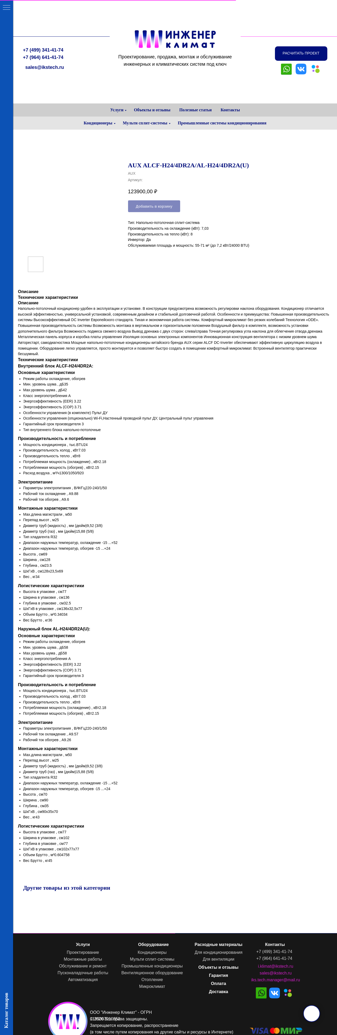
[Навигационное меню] (6, 7)
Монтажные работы (82, 959)
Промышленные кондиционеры (152, 966)
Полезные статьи (195, 110)
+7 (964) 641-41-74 (43, 31)
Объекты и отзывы (152, 110)
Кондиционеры (98, 123)
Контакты (230, 110)
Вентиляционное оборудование (152, 973)
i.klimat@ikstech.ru (275, 966)
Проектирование (82, 952)
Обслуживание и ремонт (82, 966)
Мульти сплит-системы (145, 123)
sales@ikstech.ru (44, 41)
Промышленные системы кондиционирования (222, 123)
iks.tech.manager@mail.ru (275, 980)
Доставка (218, 991)
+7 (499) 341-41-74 (43, 24)
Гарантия (218, 975)
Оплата (218, 983)
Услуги (117, 110)
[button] (300, 28)
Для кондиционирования (218, 952)
